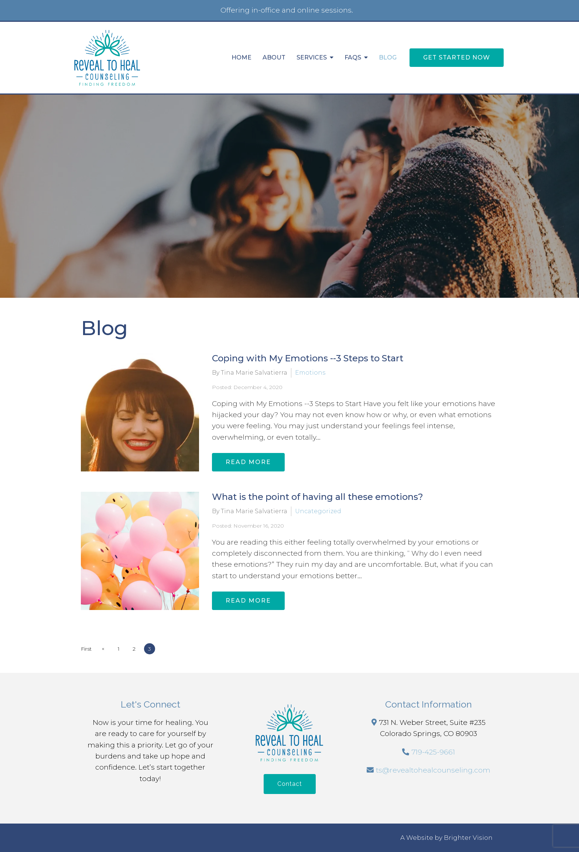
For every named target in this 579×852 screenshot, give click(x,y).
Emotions (310, 372)
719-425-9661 (433, 752)
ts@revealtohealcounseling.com (433, 770)
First (86, 648)
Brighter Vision (468, 837)
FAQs (353, 57)
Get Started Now (456, 57)
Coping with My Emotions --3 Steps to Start (307, 358)
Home (241, 57)
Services (312, 57)
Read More (248, 462)
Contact (289, 783)
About (274, 57)
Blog (388, 57)
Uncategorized (318, 511)
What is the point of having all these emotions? (317, 496)
